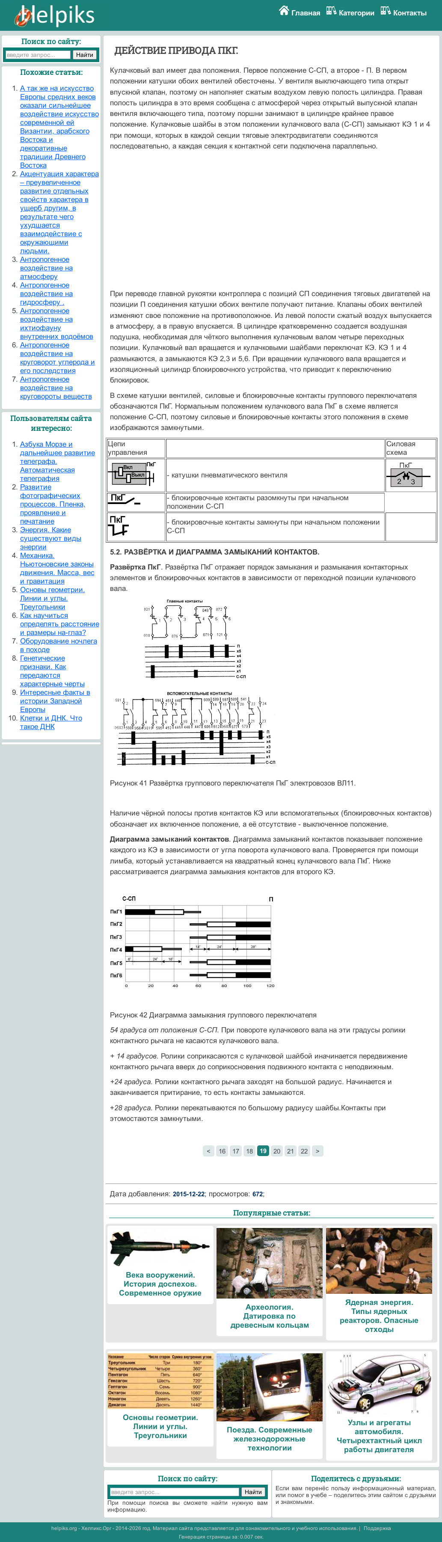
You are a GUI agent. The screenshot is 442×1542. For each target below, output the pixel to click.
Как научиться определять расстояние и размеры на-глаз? (59, 624)
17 (235, 1151)
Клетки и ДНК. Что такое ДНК (51, 722)
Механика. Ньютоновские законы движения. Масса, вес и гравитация (57, 568)
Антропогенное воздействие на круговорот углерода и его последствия (57, 358)
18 (249, 1151)
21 (290, 1151)
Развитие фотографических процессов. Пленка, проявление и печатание (53, 504)
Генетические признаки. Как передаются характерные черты (52, 671)
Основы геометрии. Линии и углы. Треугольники (52, 598)
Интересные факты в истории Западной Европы (55, 701)
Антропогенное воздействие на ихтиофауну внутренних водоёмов (56, 324)
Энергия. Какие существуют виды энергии (50, 538)
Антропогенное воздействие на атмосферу (46, 268)
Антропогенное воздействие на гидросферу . (46, 293)
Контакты (410, 13)
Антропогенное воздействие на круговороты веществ (56, 387)
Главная (305, 13)
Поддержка (377, 1528)
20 (276, 1151)
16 (222, 1151)
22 (304, 1151)
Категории (356, 13)
